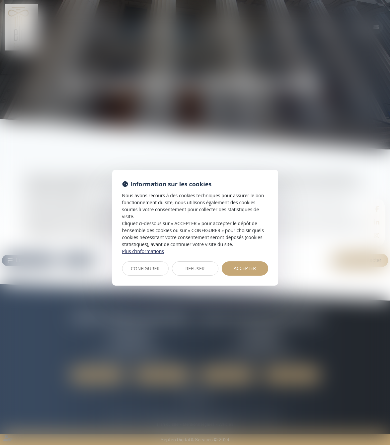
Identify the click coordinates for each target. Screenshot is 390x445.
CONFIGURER (145, 268)
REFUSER (195, 268)
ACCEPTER (245, 268)
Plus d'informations (143, 251)
